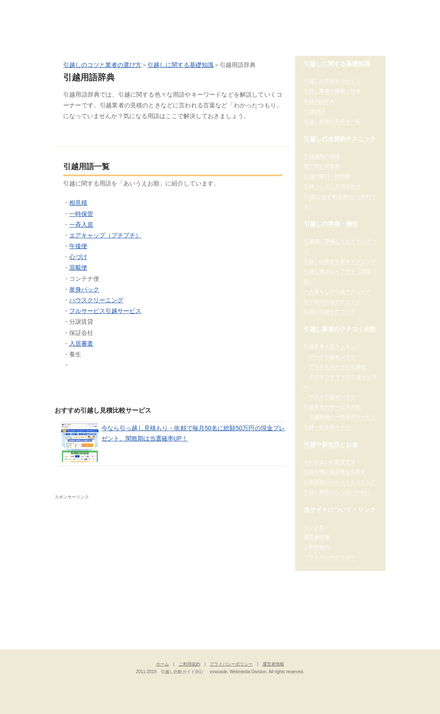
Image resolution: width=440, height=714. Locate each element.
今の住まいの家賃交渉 (329, 462)
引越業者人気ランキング (332, 346)
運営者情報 (317, 537)
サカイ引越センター (332, 397)
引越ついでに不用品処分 (332, 186)
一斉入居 (81, 224)
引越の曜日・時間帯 (327, 176)
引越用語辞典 (319, 101)
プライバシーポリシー (329, 557)
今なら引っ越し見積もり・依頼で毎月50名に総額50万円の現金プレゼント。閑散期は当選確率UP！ (173, 442)
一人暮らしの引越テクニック (337, 292)
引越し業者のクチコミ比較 (340, 328)
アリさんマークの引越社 (337, 367)
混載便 (78, 267)
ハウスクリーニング (96, 300)
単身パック (84, 289)
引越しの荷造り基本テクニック (340, 261)
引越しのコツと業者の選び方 (102, 64)
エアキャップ (87, 235)
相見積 (78, 202)
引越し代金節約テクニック (340, 138)
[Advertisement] (127, 562)
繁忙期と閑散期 (322, 166)
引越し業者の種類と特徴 (332, 91)
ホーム (162, 664)
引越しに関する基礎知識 (180, 64)
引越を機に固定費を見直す (335, 472)
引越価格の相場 (322, 156)
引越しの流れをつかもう (332, 81)
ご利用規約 (317, 547)
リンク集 (314, 527)
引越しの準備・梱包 (331, 223)
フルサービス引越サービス (105, 310)
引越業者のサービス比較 (332, 407)
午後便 (78, 246)
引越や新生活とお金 (331, 444)
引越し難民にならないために (337, 492)
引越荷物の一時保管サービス (342, 417)
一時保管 (81, 213)
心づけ (78, 256)
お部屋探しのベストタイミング (340, 482)
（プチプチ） (123, 235)
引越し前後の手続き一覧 (332, 121)
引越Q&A (314, 111)
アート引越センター (332, 357)
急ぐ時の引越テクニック (332, 302)
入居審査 (81, 343)
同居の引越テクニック (329, 312)
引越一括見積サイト (327, 427)
